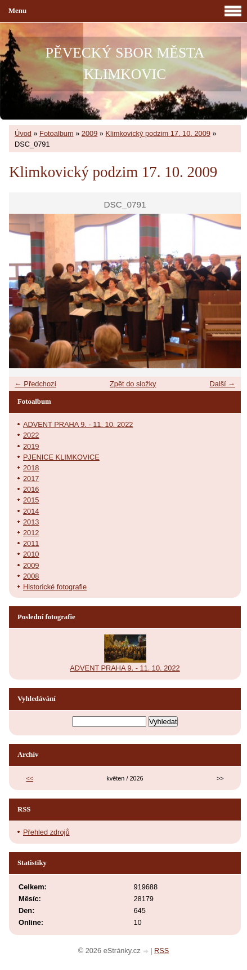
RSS (161, 950)
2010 (31, 554)
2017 (31, 478)
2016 (31, 489)
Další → (222, 384)
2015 (31, 500)
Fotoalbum (56, 133)
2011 (31, 543)
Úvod (23, 133)
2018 (31, 468)
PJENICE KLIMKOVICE (61, 457)
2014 (31, 511)
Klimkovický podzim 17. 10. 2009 (158, 133)
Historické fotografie (55, 587)
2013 (31, 522)
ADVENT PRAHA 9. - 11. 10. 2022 (78, 424)
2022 (31, 435)
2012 (31, 532)
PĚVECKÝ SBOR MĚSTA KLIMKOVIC (125, 63)
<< (29, 778)
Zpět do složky (133, 384)
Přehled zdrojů (46, 832)
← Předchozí (35, 384)
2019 (31, 446)
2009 (89, 133)
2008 (31, 576)
